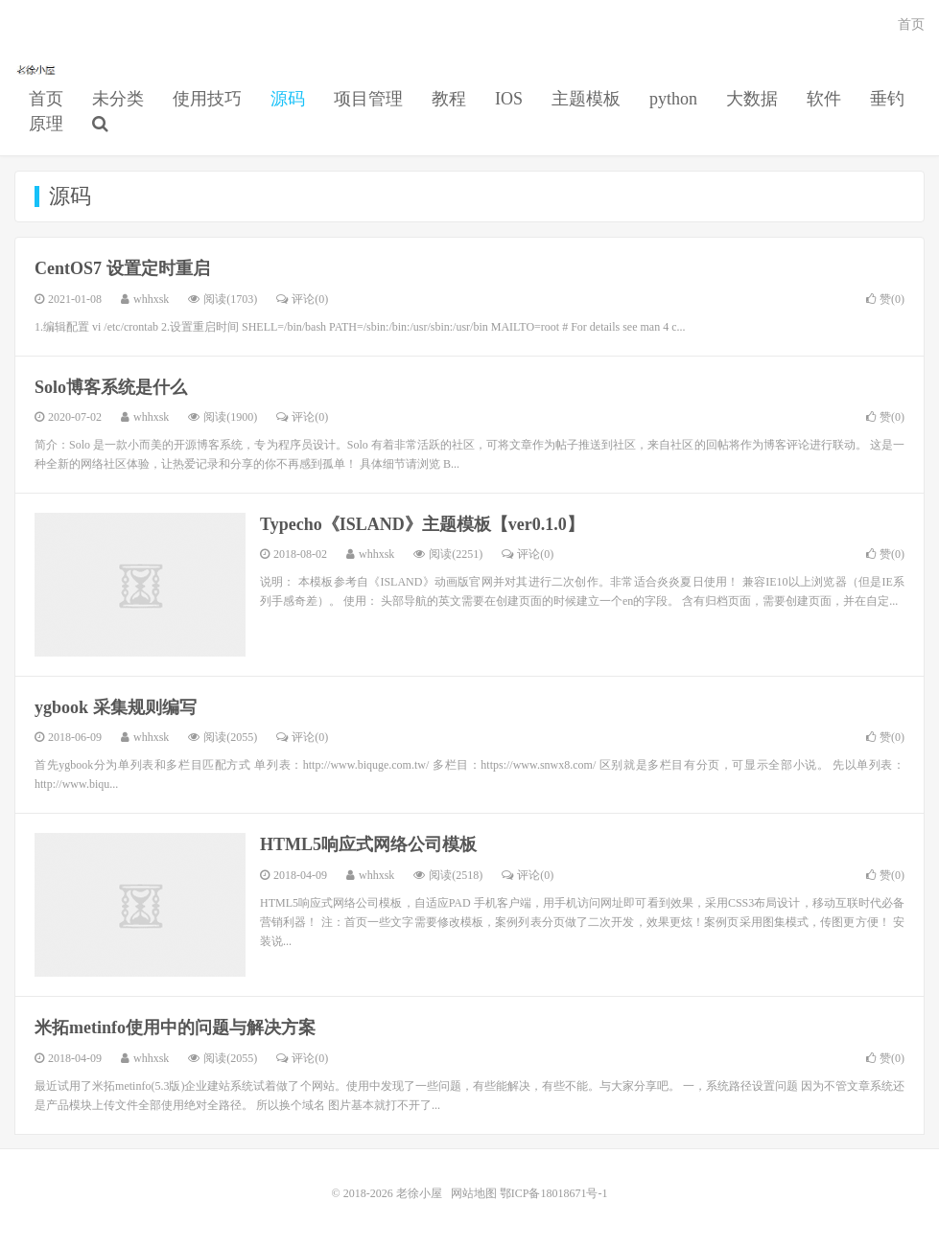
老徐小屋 (37, 68)
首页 (46, 98)
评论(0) (302, 299)
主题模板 (586, 98)
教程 (449, 98)
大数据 (752, 98)
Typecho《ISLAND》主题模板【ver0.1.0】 (422, 524)
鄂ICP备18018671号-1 (554, 1193)
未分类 (118, 98)
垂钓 (887, 98)
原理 (46, 123)
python (673, 98)
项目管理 (368, 98)
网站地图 (474, 1193)
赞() (885, 299)
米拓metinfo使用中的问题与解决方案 (175, 1027)
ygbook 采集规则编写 (116, 707)
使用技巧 (207, 98)
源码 (287, 98)
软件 (824, 98)
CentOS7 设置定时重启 (122, 268)
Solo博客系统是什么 (111, 387)
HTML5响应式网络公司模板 (368, 844)
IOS (509, 98)
